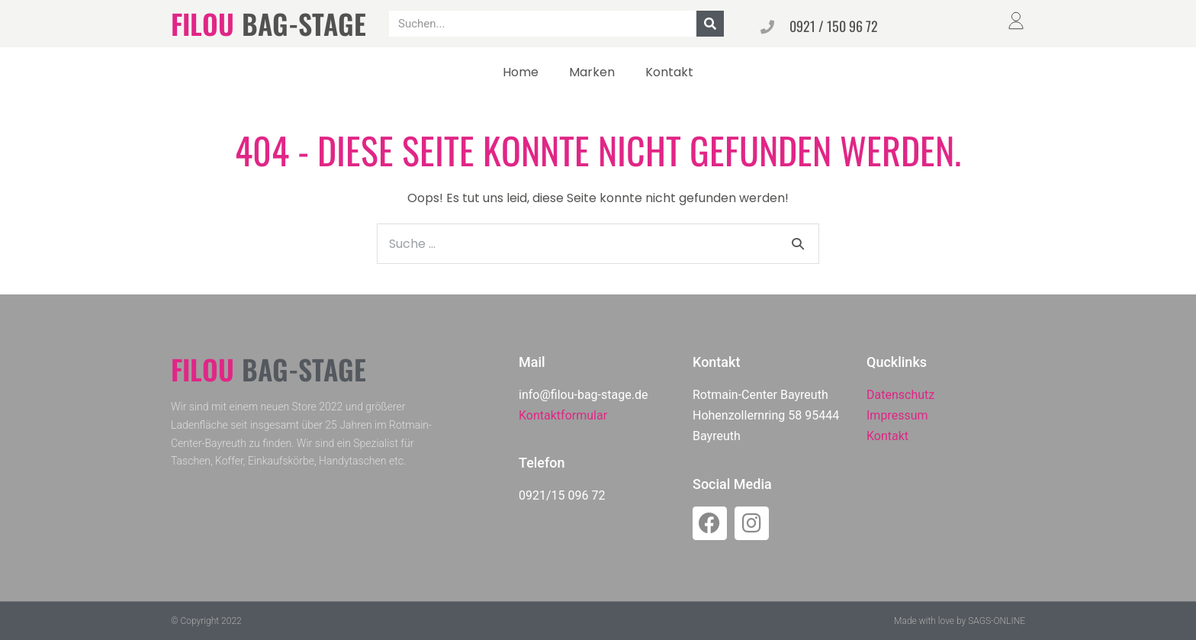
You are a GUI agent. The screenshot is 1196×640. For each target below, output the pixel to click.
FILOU (202, 23)
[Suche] (710, 24)
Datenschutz (900, 395)
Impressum (897, 415)
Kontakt (669, 72)
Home (521, 72)
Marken (592, 72)
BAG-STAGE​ (304, 23)
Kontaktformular (563, 415)
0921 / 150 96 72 (833, 26)
